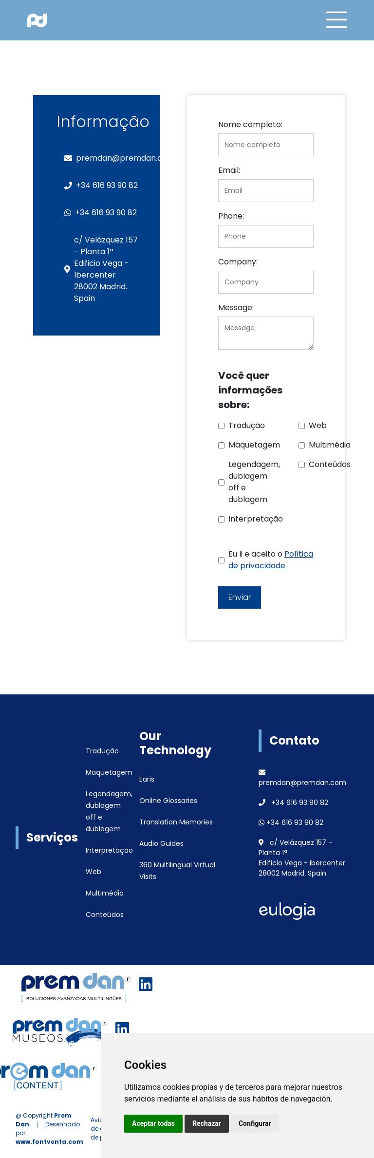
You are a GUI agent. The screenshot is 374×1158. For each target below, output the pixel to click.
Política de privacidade (270, 559)
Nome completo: (250, 124)
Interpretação (109, 850)
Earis (146, 779)
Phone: (231, 216)
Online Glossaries (168, 800)
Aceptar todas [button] (153, 1123)
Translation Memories (176, 822)
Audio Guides (161, 843)
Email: (229, 170)
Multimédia (105, 893)
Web (93, 872)
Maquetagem (109, 772)
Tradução (102, 751)
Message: (236, 307)
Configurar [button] (255, 1123)
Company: (238, 261)
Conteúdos (105, 914)
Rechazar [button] (206, 1123)
